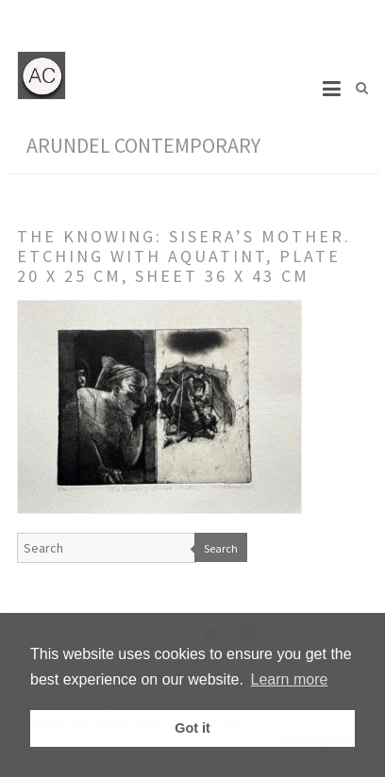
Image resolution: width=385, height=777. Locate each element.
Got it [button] (192, 728)
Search (221, 548)
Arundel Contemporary (143, 145)
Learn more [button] (289, 679)
